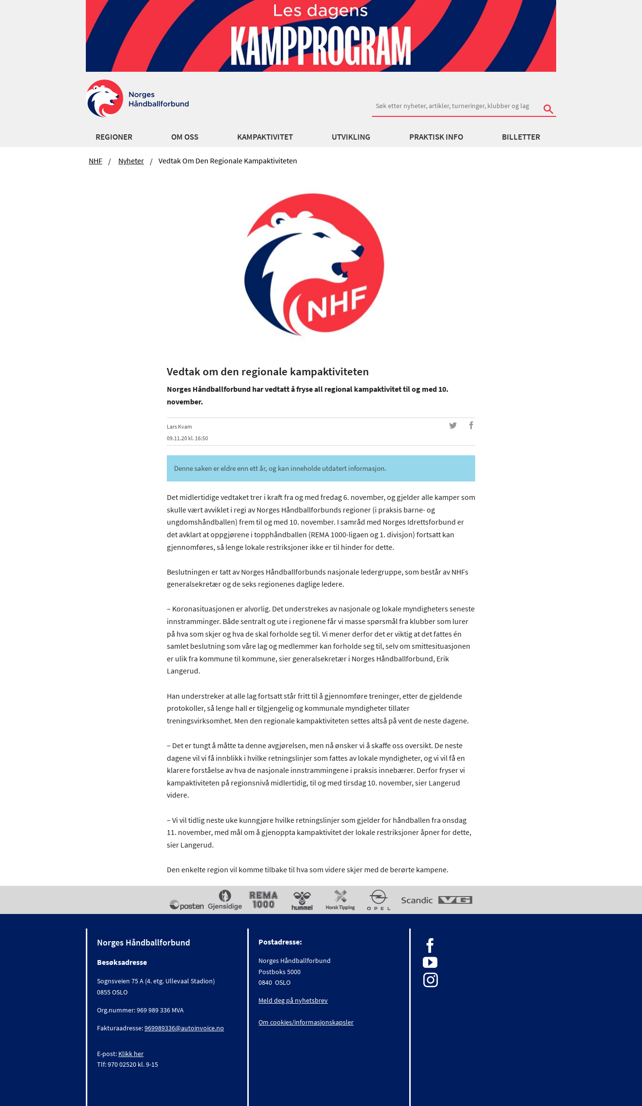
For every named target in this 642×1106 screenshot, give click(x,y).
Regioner (114, 136)
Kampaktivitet (265, 136)
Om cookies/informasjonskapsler (305, 1022)
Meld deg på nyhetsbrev (293, 1000)
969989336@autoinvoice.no (184, 1028)
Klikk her (131, 1053)
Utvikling (351, 136)
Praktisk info (436, 136)
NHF (95, 160)
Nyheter (131, 160)
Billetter (521, 136)
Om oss (184, 136)
